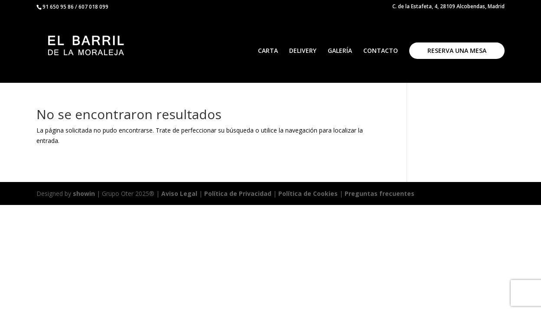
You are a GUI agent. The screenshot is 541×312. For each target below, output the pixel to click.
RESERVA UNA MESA (456, 50)
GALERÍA (340, 51)
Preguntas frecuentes (379, 193)
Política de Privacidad (237, 193)
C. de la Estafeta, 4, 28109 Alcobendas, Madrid (448, 7)
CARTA (268, 51)
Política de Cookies (308, 193)
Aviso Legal (179, 193)
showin (84, 193)
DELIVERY (302, 51)
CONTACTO (380, 51)
